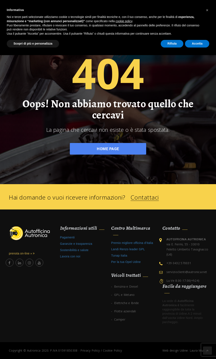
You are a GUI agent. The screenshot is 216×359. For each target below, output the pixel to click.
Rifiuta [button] (172, 43)
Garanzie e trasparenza (76, 243)
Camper (119, 319)
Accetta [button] (197, 43)
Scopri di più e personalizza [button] (33, 43)
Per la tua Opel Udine (126, 262)
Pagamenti (67, 237)
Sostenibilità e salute (74, 250)
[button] (207, 10)
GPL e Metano (124, 295)
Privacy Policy (90, 350)
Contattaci (145, 197)
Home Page (108, 149)
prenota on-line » (22, 253)
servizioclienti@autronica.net (186, 272)
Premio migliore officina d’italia (132, 243)
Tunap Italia (119, 255)
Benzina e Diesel (126, 286)
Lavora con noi (70, 256)
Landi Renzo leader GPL (128, 249)
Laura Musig (198, 350)
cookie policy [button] (124, 21)
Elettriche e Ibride (126, 303)
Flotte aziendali (125, 311)
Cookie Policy (112, 350)
